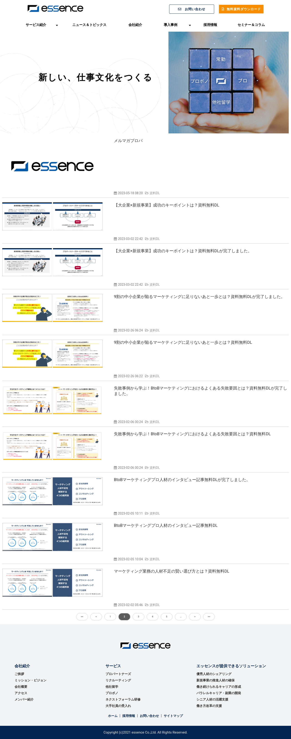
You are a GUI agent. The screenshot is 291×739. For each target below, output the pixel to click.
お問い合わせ (195, 9)
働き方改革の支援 (209, 706)
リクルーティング (118, 680)
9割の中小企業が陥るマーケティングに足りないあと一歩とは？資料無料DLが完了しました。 (199, 296)
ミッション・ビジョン (30, 680)
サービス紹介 (36, 25)
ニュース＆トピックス (89, 25)
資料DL (155, 193)
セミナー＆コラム (251, 25)
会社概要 (21, 686)
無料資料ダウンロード (244, 9)
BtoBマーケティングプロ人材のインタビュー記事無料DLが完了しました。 (182, 479)
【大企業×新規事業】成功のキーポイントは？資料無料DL (166, 205)
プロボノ (111, 693)
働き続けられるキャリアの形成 (218, 686)
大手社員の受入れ (118, 706)
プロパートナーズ (118, 674)
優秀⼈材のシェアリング (213, 674)
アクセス (21, 693)
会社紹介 (135, 25)
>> (209, 616)
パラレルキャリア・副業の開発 (218, 693)
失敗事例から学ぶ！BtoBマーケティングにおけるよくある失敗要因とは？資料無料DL (192, 433)
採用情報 (210, 25)
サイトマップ (173, 716)
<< (82, 616)
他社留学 (111, 686)
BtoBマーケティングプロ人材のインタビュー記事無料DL (166, 525)
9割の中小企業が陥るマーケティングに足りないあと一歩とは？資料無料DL (183, 342)
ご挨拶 (19, 674)
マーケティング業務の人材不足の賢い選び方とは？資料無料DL (171, 571)
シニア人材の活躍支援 (212, 699)
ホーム (113, 716)
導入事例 (170, 25)
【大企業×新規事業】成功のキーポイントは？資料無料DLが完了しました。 (183, 250)
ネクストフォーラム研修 (122, 699)
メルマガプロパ (128, 140)
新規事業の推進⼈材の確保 (215, 680)
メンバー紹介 (24, 699)
